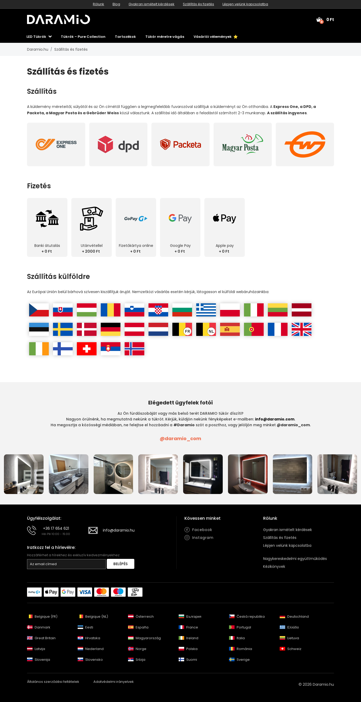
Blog (116, 4)
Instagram (203, 537)
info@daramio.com (274, 419)
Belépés (120, 563)
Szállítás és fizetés (198, 4)
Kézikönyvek (274, 566)
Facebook (202, 529)
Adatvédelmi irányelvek (113, 681)
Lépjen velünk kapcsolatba (245, 4)
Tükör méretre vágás (164, 36)
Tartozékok (125, 36)
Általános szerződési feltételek (53, 681)
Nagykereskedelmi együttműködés (295, 558)
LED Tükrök (36, 36)
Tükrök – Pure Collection (83, 36)
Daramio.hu (37, 49)
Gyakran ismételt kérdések (151, 4)
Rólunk (98, 4)
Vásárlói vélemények (216, 36)
